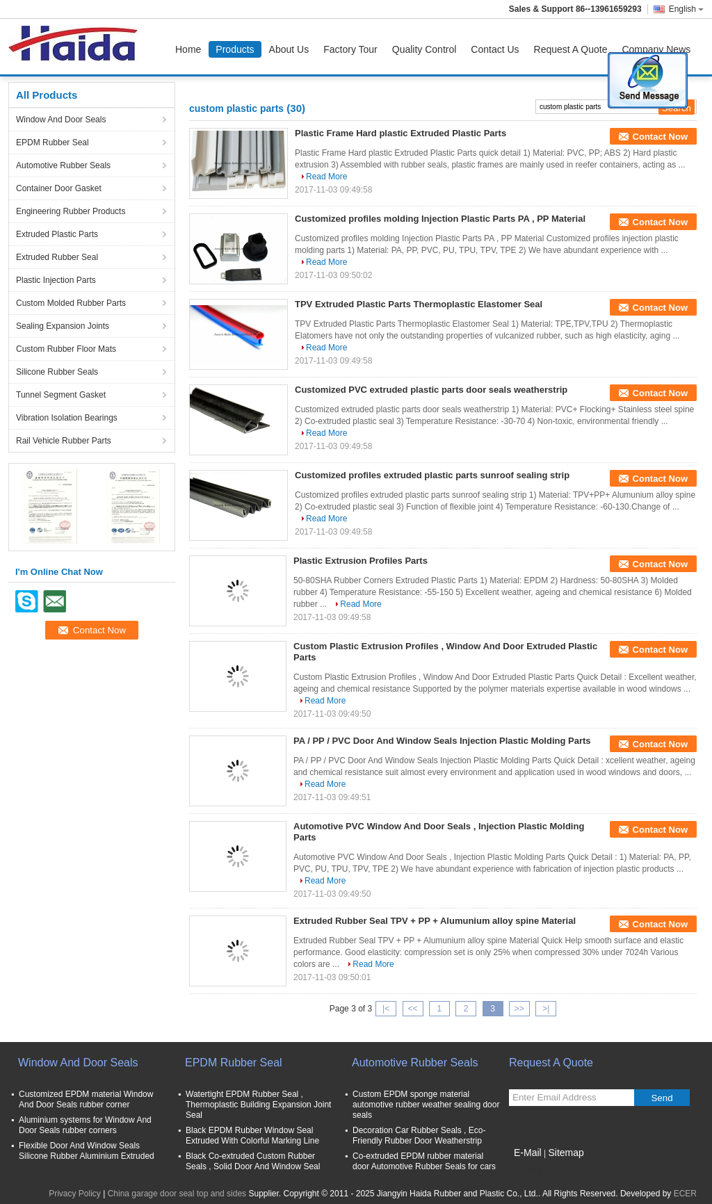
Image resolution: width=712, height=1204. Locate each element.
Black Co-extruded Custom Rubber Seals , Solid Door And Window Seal (253, 1161)
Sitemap (565, 1152)
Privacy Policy (75, 1193)
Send (661, 1098)
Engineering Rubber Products (70, 211)
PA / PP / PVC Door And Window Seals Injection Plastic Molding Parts (442, 740)
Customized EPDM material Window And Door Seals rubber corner (86, 1099)
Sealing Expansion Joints (62, 326)
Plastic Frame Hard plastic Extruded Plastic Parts (400, 133)
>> (519, 1009)
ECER (685, 1193)
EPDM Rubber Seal (52, 142)
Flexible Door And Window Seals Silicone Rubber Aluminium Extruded (86, 1151)
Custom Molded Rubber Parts (71, 303)
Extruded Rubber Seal (57, 257)
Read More (326, 176)
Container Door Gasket (59, 188)
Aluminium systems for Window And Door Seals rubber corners (85, 1125)
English (686, 9)
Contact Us (495, 49)
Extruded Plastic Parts (57, 234)
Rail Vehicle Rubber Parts (63, 441)
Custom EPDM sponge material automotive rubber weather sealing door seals (426, 1104)
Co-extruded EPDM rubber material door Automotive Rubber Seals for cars (424, 1161)
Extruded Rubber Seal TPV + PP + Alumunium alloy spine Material (434, 921)
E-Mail (528, 1152)
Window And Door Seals (61, 119)
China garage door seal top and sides (177, 1193)
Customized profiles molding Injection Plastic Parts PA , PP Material (440, 218)
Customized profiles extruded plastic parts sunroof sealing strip (432, 475)
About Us (289, 49)
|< (385, 1009)
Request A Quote (571, 49)
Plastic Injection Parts (56, 280)
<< (412, 1009)
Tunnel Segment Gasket (61, 395)
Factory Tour (350, 49)
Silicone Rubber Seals (57, 372)
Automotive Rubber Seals (63, 165)
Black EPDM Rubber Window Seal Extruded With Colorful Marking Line (252, 1135)
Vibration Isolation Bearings (67, 418)
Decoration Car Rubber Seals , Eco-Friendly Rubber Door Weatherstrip (419, 1135)
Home (188, 49)
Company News (656, 49)
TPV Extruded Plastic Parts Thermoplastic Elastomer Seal (418, 304)
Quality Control (424, 49)
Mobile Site (533, 1170)
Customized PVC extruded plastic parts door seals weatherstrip (431, 389)
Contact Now (660, 136)
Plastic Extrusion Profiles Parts (360, 560)
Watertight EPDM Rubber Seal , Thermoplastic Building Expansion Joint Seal (258, 1104)
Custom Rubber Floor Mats (66, 349)
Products (235, 49)
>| (545, 1009)
